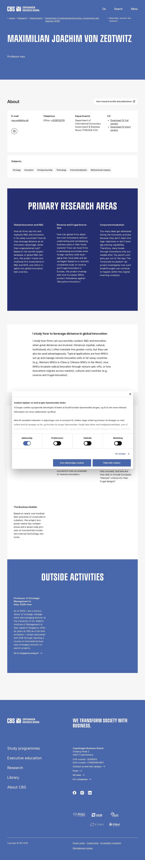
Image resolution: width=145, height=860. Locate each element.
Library (13, 777)
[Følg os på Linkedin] (90, 793)
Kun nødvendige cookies (72, 463)
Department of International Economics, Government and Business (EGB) (72, 19)
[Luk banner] (130, 394)
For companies (80, 779)
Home (12, 18)
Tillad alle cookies (111, 463)
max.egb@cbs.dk (20, 120)
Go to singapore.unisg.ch (26, 653)
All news (77, 775)
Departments (36, 18)
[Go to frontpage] (23, 8)
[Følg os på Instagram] (82, 793)
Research (22, 18)
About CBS (16, 787)
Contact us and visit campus (87, 766)
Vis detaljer (120, 454)
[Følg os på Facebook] (74, 793)
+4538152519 (58, 120)
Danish (102, 9)
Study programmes (23, 748)
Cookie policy (93, 843)
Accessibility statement (110, 843)
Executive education (24, 758)
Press (75, 770)
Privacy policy (79, 843)
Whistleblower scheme (83, 848)
